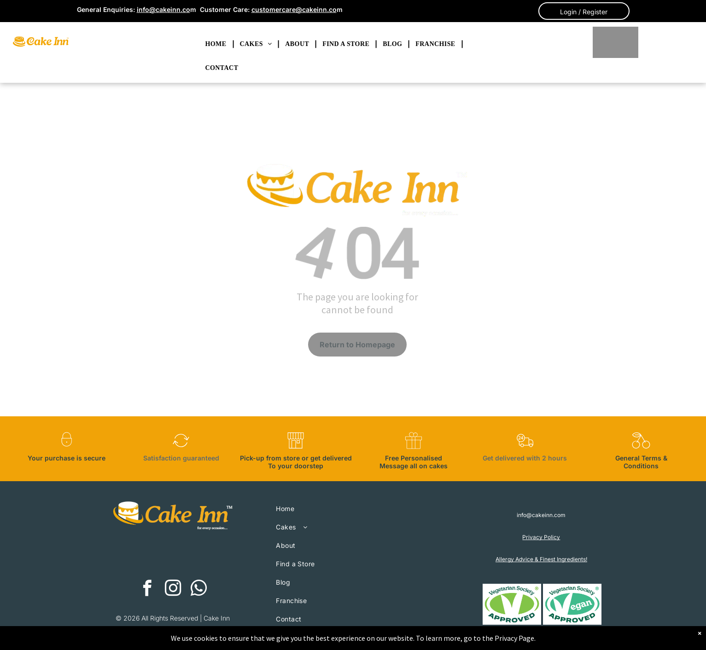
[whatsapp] (199, 589)
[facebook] (147, 589)
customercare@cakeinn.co (294, 9)
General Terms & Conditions (641, 462)
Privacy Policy (541, 537)
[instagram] (173, 589)
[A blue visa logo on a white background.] (208, 555)
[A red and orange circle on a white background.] (137, 555)
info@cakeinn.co (163, 9)
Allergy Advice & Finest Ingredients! (541, 559)
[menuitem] (217, 44)
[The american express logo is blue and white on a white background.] (173, 555)
